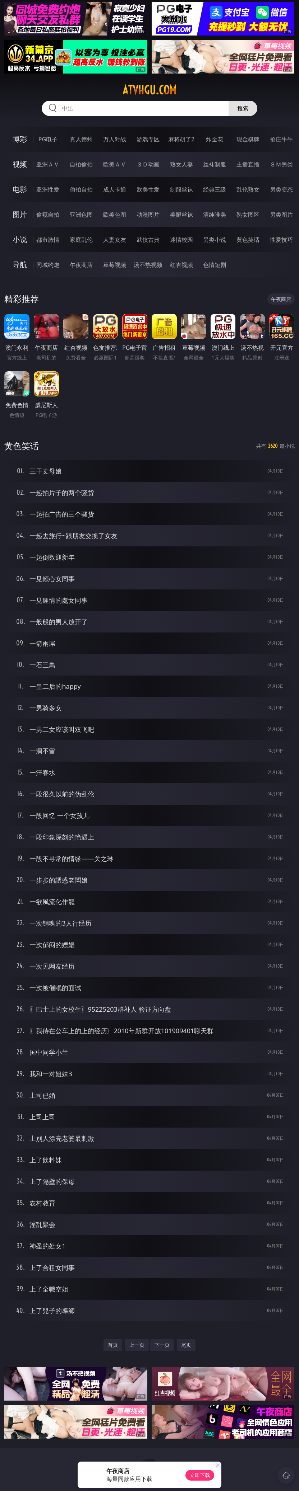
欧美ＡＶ (114, 164)
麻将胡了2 (181, 139)
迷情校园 (181, 240)
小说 (20, 239)
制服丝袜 (181, 189)
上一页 (136, 1344)
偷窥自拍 (47, 214)
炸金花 (214, 139)
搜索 (243, 108)
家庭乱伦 (81, 240)
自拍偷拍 (81, 164)
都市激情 (47, 240)
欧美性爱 (148, 189)
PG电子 (48, 139)
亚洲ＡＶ (47, 164)
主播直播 (247, 164)
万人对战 (114, 139)
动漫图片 (148, 214)
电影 (20, 189)
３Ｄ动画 (148, 164)
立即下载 (200, 1475)
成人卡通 (114, 189)
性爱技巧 (281, 240)
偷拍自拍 (81, 189)
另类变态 (281, 189)
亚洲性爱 (47, 189)
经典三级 (214, 189)
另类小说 (214, 240)
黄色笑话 (247, 240)
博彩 (20, 139)
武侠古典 (148, 240)
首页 (113, 1344)
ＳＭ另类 (281, 164)
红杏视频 (181, 265)
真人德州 (81, 139)
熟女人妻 (181, 164)
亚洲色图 (81, 214)
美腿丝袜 (181, 214)
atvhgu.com (149, 90)
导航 (20, 264)
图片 (20, 214)
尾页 (186, 1344)
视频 (20, 164)
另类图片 (281, 214)
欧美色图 (114, 214)
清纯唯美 (214, 214)
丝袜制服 (214, 164)
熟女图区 (247, 214)
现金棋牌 (247, 139)
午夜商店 (81, 265)
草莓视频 (114, 265)
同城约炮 (47, 265)
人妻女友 (114, 240)
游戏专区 (148, 139)
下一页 (162, 1344)
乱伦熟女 (247, 189)
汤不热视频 (148, 265)
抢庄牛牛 (281, 139)
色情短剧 (214, 265)
